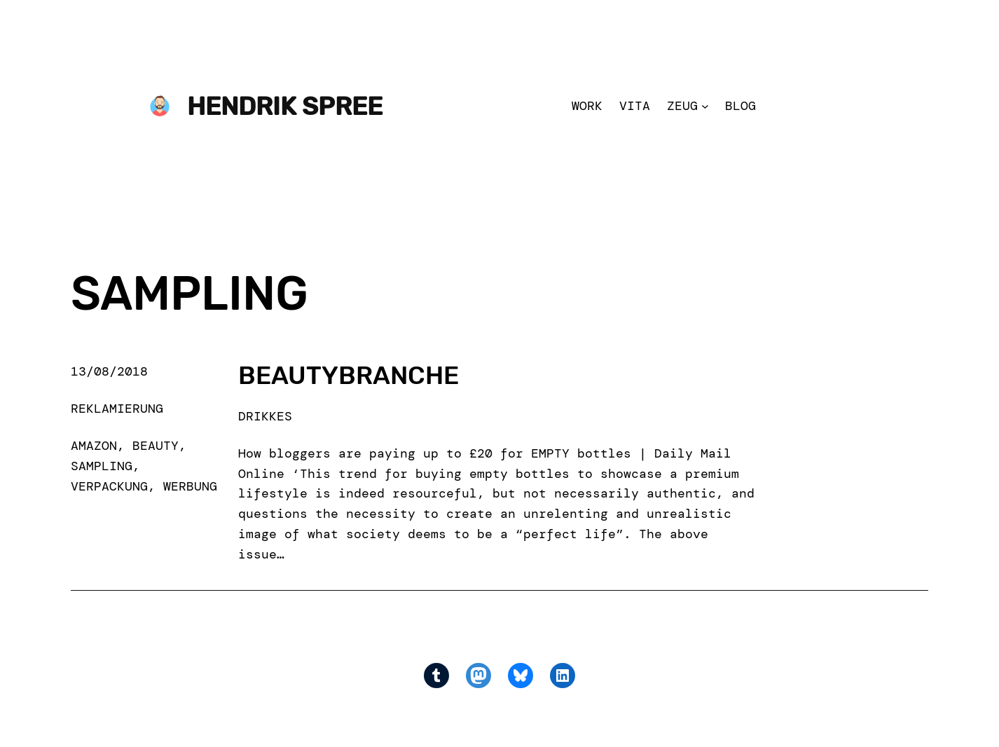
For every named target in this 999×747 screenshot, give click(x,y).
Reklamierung (117, 408)
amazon (94, 445)
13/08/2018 (109, 371)
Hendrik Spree (285, 106)
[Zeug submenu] (705, 106)
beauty (155, 445)
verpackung (109, 486)
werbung (190, 486)
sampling (101, 466)
